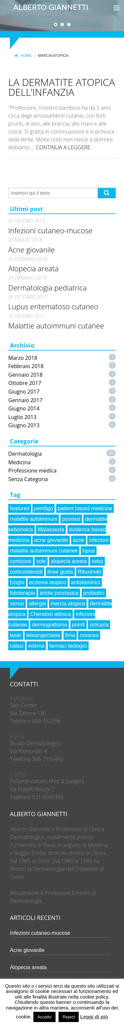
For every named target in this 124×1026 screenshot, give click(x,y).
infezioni (98, 540)
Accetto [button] (44, 1016)
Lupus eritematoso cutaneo (53, 306)
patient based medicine (85, 508)
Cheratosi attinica (50, 614)
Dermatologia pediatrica (47, 287)
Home (22, 56)
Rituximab (89, 572)
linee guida (60, 572)
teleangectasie (43, 635)
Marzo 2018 (22, 357)
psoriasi (71, 519)
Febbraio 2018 (26, 366)
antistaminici (85, 582)
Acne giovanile (31, 249)
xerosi (17, 603)
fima (70, 635)
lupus (88, 550)
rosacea (89, 635)
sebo (97, 561)
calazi (16, 646)
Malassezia (51, 529)
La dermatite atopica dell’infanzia (61, 87)
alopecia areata (69, 561)
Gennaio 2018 (25, 374)
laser (15, 635)
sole (41, 561)
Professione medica (32, 470)
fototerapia (22, 593)
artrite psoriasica (59, 593)
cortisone (20, 561)
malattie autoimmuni (33, 519)
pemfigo (43, 508)
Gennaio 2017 (25, 400)
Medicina (19, 462)
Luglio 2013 (22, 417)
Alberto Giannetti (50, 7)
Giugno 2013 (23, 425)
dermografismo (49, 624)
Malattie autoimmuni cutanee (56, 325)
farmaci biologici (68, 646)
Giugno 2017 (23, 391)
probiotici (93, 593)
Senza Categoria (28, 479)
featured (19, 508)
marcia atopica (68, 603)
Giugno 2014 (23, 408)
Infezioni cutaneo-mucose (50, 230)
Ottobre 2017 (24, 383)
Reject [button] (68, 1016)
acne (78, 540)
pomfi (78, 624)
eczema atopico (47, 582)
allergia (37, 603)
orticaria (99, 624)
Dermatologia (25, 453)
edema (36, 646)
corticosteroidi (26, 572)
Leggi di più (94, 1016)
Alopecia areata (33, 268)
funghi (17, 582)
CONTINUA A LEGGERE (63, 147)
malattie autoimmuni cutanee (44, 550)
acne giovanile (51, 540)
